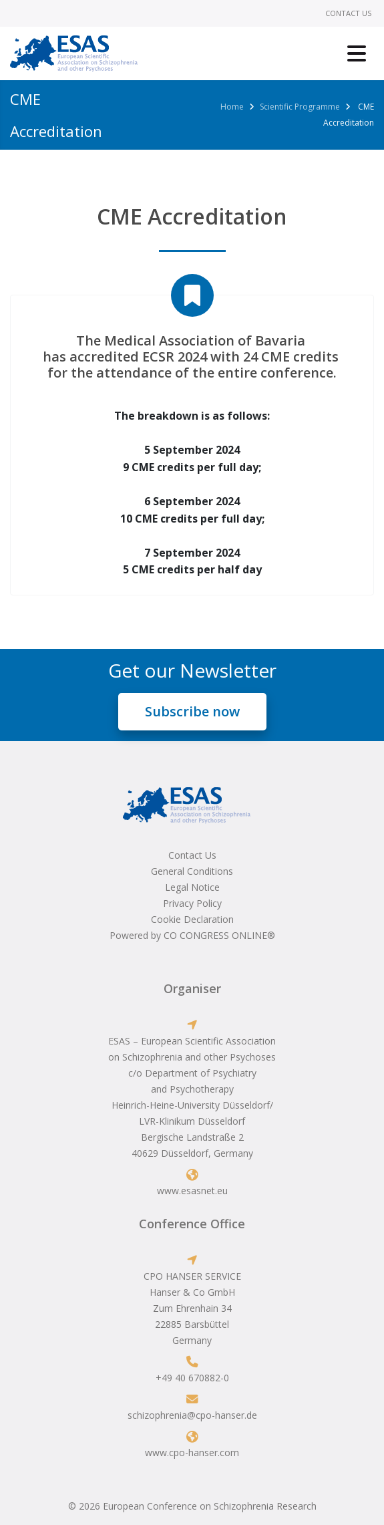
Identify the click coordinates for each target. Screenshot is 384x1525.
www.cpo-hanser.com (192, 1452)
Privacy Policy (192, 903)
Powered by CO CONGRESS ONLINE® (192, 935)
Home (232, 106)
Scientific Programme (300, 106)
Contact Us (348, 13)
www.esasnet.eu (192, 1190)
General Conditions (192, 871)
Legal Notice (192, 887)
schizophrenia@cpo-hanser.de (192, 1415)
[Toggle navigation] (356, 53)
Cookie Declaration (192, 919)
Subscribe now (192, 711)
